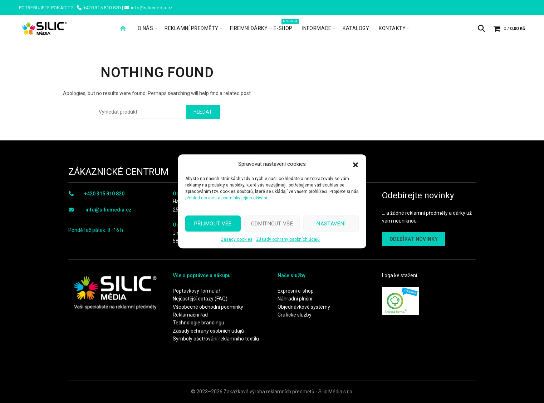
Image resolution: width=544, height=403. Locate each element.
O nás (145, 28)
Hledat (202, 112)
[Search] (481, 28)
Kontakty (392, 28)
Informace (317, 28)
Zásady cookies (237, 239)
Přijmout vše (213, 223)
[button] (355, 164)
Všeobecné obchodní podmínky (208, 307)
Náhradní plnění (295, 299)
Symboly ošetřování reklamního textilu (216, 339)
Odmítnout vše (272, 223)
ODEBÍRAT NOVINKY (413, 239)
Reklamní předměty (192, 28)
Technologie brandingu (198, 322)
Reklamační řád (190, 315)
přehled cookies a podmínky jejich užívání (226, 197)
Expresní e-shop (296, 291)
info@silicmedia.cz (108, 210)
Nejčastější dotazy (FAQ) (200, 299)
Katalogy (356, 28)
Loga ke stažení (399, 275)
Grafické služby (295, 315)
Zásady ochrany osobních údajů (288, 239)
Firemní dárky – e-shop (263, 25)
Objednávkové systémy (304, 307)
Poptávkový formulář (196, 291)
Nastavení (331, 223)
